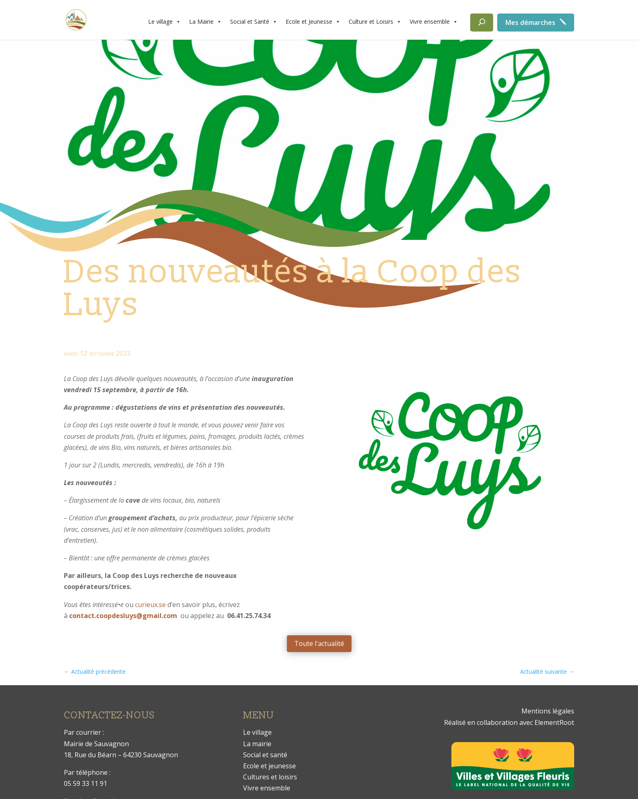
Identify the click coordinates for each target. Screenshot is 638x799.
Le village (164, 22)
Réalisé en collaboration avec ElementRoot (509, 722)
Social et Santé (253, 22)
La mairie (257, 743)
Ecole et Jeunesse (313, 22)
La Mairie (205, 22)
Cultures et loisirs (270, 776)
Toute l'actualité (319, 643)
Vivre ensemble (434, 22)
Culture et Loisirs (375, 22)
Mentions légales (547, 710)
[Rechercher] (481, 23)
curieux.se (150, 604)
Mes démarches (530, 22)
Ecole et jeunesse (269, 765)
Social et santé (265, 754)
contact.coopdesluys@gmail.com (123, 615)
